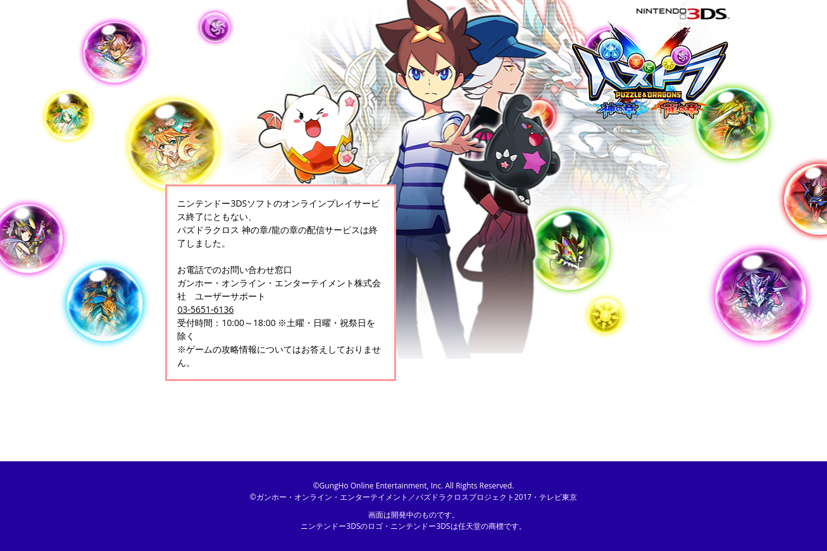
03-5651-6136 (205, 309)
